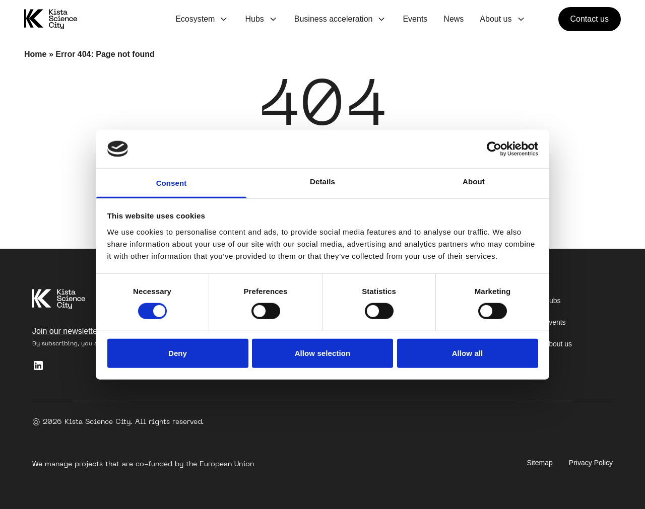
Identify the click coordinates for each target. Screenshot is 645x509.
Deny (177, 352)
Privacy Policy (591, 463)
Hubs (254, 19)
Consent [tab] (171, 183)
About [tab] (474, 181)
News (453, 19)
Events (415, 19)
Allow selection (323, 352)
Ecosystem (195, 19)
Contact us (589, 19)
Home (35, 54)
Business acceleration (333, 19)
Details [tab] (322, 181)
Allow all (467, 352)
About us (495, 19)
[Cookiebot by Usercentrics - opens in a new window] (494, 149)
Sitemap (540, 463)
